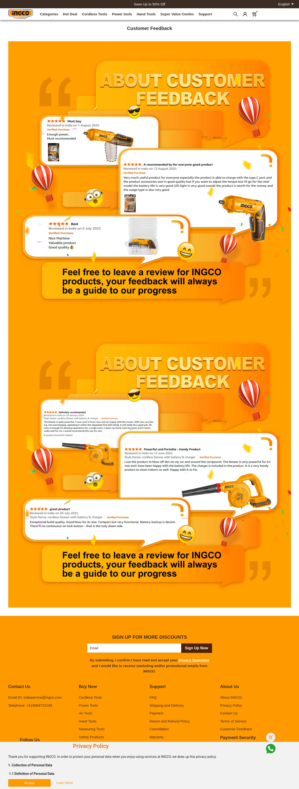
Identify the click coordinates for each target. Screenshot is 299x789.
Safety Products (91, 737)
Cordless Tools (94, 14)
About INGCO (231, 697)
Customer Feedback (236, 729)
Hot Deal (70, 14)
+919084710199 (39, 705)
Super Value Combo (177, 14)
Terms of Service (233, 721)
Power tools (122, 14)
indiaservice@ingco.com (43, 697)
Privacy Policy (231, 705)
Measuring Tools (92, 729)
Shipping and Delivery (166, 705)
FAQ (152, 697)
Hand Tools (146, 14)
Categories (49, 14)
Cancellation (159, 729)
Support (205, 14)
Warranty (156, 737)
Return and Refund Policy (169, 721)
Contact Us (229, 713)
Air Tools (85, 713)
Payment (156, 713)
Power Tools (88, 705)
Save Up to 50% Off (149, 4)
